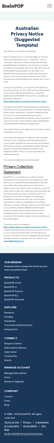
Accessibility (30, 426)
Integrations (11, 329)
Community (10, 356)
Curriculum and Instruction (18, 325)
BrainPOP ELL (11, 296)
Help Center (10, 352)
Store (7, 378)
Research (9, 313)
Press (7, 401)
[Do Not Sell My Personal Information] (28, 434)
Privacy (27, 422)
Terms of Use (11, 422)
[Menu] (49, 5)
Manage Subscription (15, 373)
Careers (8, 397)
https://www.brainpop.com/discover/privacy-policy (25, 227)
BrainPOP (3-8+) (12, 283)
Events (8, 360)
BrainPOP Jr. (10, 287)
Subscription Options (15, 348)
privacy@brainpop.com (14, 241)
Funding (8, 317)
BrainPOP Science (13, 291)
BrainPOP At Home (14, 300)
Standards (9, 321)
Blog (6, 405)
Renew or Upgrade (14, 382)
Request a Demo (13, 344)
